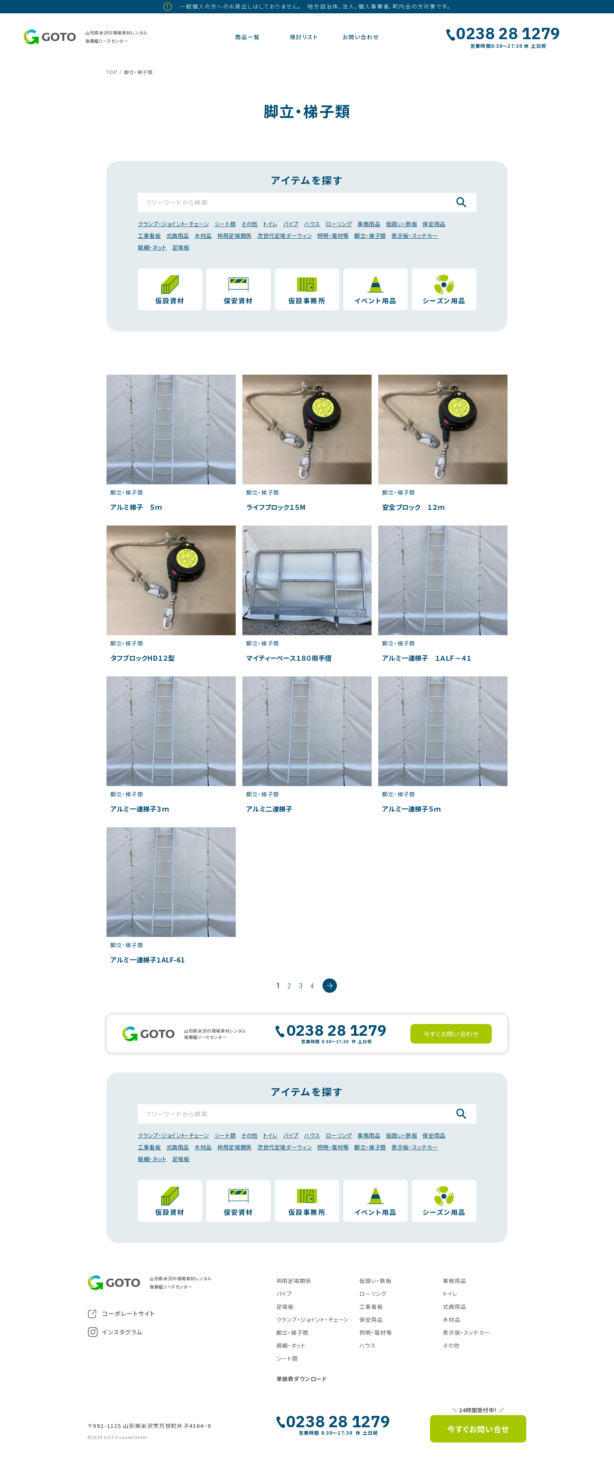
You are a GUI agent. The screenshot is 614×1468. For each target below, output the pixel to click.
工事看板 (149, 235)
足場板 (181, 247)
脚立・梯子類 (370, 235)
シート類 (225, 224)
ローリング (339, 224)
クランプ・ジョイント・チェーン (173, 224)
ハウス (312, 224)
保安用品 (434, 224)
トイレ (270, 224)
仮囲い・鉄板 (401, 224)
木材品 (203, 235)
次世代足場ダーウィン (284, 235)
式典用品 (178, 235)
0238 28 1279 (508, 33)
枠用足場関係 (234, 235)
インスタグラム (115, 1332)
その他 (249, 224)
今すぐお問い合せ (478, 1429)
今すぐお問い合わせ (451, 1033)
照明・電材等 (333, 235)
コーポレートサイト (121, 1313)
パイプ (291, 224)
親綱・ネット (152, 247)
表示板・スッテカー (415, 235)
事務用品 (369, 224)
